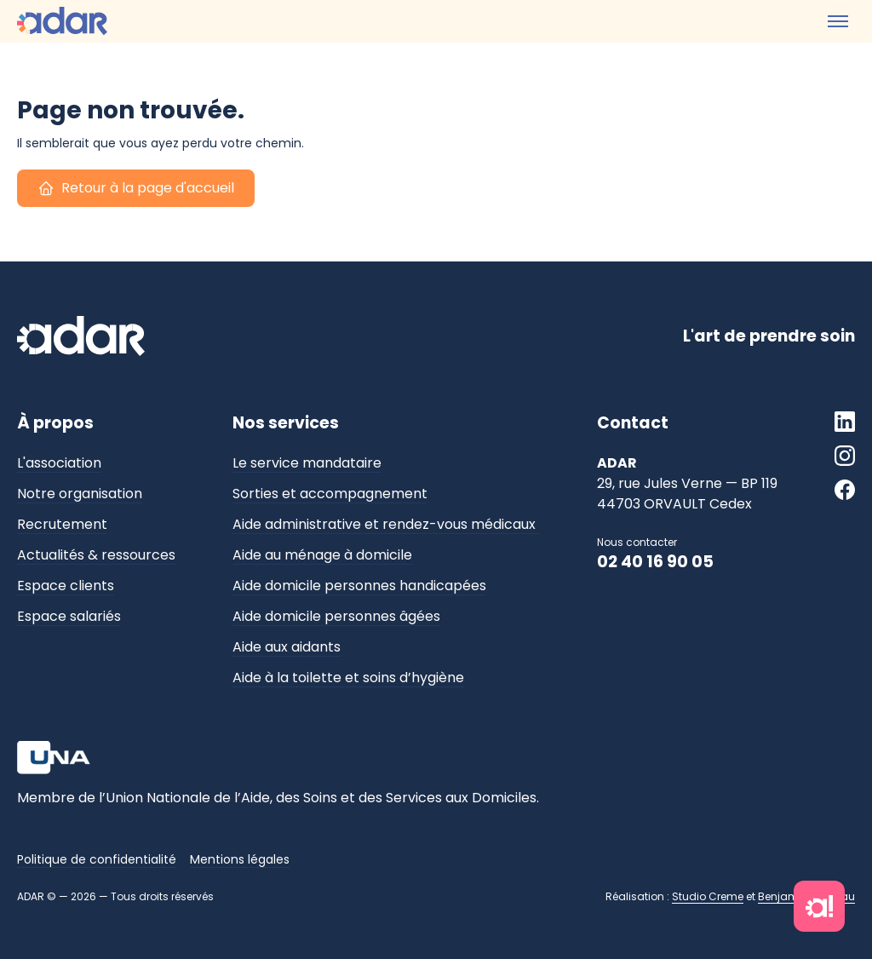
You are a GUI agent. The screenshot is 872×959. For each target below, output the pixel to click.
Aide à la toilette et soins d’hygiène (348, 677)
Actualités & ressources (96, 555)
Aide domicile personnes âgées (336, 616)
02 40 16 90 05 (655, 561)
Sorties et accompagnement (329, 493)
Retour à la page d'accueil (135, 188)
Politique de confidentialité (96, 859)
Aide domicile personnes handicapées (359, 585)
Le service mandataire (307, 463)
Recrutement (62, 524)
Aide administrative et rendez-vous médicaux (385, 524)
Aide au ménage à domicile (322, 555)
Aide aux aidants (286, 647)
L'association (59, 463)
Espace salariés (69, 616)
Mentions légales (240, 859)
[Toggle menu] (838, 21)
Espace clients (65, 585)
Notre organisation (79, 493)
